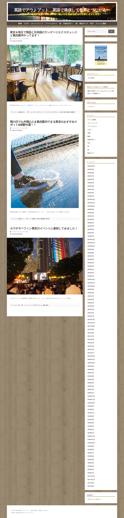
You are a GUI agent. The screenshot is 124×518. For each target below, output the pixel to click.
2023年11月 (91, 242)
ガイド (35, 112)
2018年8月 (90, 449)
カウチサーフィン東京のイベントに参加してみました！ (44, 228)
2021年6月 (90, 339)
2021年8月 (90, 333)
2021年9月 (90, 329)
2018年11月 (91, 439)
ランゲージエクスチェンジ (52, 112)
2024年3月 (90, 229)
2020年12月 (91, 356)
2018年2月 (90, 469)
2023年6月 (90, 259)
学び (92, 23)
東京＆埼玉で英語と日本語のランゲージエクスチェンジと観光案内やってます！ (43, 34)
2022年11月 (91, 283)
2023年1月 (90, 276)
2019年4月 (90, 423)
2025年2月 (90, 192)
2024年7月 (90, 216)
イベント (29, 305)
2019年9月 (90, 406)
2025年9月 (90, 169)
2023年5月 (90, 263)
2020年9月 (90, 366)
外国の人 (34, 218)
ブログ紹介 (90, 78)
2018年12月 (91, 436)
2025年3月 (90, 189)
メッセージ (90, 106)
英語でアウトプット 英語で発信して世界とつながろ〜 (62, 10)
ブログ (26, 23)
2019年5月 (90, 419)
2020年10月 (91, 363)
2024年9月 (90, 209)
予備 (88, 133)
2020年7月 (90, 373)
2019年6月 (90, 416)
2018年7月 (90, 453)
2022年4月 (90, 306)
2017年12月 (91, 476)
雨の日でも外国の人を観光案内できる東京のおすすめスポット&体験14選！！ (43, 123)
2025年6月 (90, 179)
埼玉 (61, 112)
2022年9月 (90, 289)
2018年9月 (90, 446)
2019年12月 (91, 396)
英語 (68, 112)
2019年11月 (91, 399)
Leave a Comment (17, 41)
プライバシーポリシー (94, 499)
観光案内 (72, 112)
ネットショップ (37, 23)
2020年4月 (90, 383)
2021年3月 (90, 346)
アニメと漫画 (101, 23)
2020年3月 (90, 386)
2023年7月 (90, 256)
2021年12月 (91, 319)
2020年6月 (90, 376)
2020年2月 (90, 389)
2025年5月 (90, 182)
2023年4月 (90, 266)
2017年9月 (90, 483)
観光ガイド (84, 23)
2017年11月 (91, 479)
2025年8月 (90, 173)
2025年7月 (90, 176)
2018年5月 (90, 459)
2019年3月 (90, 426)
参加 (44, 305)
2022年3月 (90, 309)
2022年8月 (90, 293)
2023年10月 (91, 246)
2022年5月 (90, 303)
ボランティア (41, 112)
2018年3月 (90, 466)
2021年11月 (91, 323)
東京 (65, 112)
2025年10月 (91, 166)
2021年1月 (90, 353)
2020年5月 (90, 379)
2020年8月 (90, 369)
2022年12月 (91, 279)
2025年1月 (90, 196)
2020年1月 (90, 393)
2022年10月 (91, 286)
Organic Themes (28, 512)
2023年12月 (91, 239)
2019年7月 (90, 413)
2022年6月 (90, 299)
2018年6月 (90, 456)
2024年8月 (90, 212)
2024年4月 (90, 226)
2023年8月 (90, 253)
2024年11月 (91, 203)
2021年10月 (91, 326)
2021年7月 (90, 336)
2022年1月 (90, 316)
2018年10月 (91, 443)
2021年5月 (90, 343)
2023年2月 (90, 272)
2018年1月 (90, 473)
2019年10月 (91, 403)
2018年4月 (90, 463)
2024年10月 (91, 206)
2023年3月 (90, 269)
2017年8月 (90, 486)
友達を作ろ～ (68, 23)
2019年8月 (90, 409)
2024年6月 (90, 219)
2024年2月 (90, 233)
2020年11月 (91, 359)
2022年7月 (90, 296)
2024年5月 (90, 223)
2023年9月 (90, 249)
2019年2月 (90, 429)
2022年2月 (90, 313)
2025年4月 (90, 186)
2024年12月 (91, 199)
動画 (20, 23)
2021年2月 (90, 349)
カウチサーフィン (37, 305)
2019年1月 (90, 433)
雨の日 (48, 218)
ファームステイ (51, 23)
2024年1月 (90, 236)
